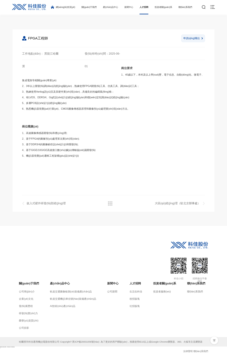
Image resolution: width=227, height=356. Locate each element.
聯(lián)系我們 (196, 283)
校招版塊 (135, 298)
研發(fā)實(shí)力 (28, 313)
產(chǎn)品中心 (60, 283)
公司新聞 (112, 291)
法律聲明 (188, 351)
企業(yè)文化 (26, 298)
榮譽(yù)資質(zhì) (28, 320)
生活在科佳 (136, 291)
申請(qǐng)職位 (193, 38)
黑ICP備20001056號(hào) (86, 341)
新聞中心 (113, 283)
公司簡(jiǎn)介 (27, 291)
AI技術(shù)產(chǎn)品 (62, 306)
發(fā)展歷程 (26, 306)
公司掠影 (24, 328)
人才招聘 (135, 283)
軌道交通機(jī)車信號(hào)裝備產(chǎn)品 (73, 298)
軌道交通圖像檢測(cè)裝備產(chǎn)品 (71, 291)
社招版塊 (135, 306)
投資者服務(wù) (162, 291)
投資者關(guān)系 (164, 283)
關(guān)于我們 (29, 283)
